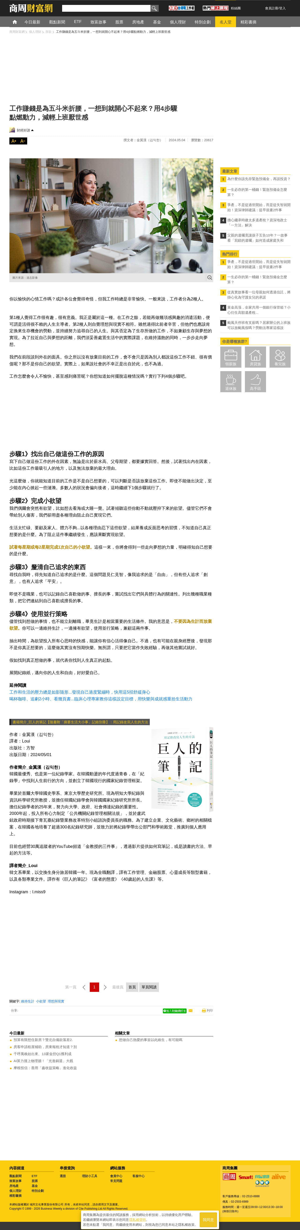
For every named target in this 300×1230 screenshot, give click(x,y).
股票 (35, 1181)
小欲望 (41, 1001)
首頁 (19, 21)
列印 (210, 1010)
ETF (35, 1176)
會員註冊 (271, 8)
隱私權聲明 (137, 1218)
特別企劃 (38, 1191)
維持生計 (27, 1001)
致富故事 (15, 1181)
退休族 (230, 389)
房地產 (14, 1186)
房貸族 (255, 364)
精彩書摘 (15, 1195)
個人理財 (15, 1191)
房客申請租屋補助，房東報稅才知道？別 (45, 1047)
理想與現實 (56, 1001)
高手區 (255, 389)
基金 (35, 1186)
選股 (63, 1176)
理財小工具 (89, 1176)
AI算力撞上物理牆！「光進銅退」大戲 (43, 1061)
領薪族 (230, 364)
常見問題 (116, 1181)
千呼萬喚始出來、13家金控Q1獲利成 (42, 1054)
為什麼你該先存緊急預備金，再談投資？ (259, 179)
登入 (282, 8)
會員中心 (116, 1176)
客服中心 (138, 1176)
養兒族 (280, 364)
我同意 (208, 1219)
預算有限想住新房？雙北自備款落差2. (43, 1040)
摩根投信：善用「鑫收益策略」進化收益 (45, 1068)
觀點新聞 (15, 1176)
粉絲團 (236, 8)
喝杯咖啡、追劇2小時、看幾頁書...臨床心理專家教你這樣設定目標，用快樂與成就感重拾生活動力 (100, 699)
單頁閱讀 (149, 987)
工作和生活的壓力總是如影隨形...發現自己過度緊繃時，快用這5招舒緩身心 (79, 692)
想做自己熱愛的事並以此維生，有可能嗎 (150, 1040)
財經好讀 (23, 130)
